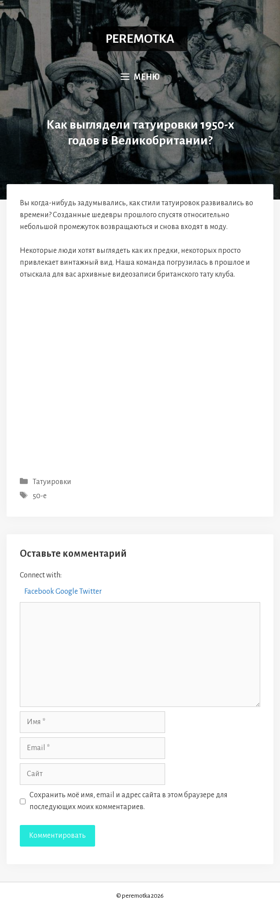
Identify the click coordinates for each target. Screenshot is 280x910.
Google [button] (67, 592)
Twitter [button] (90, 592)
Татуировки (52, 482)
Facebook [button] (39, 592)
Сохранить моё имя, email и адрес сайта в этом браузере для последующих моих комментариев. (128, 801)
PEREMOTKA (140, 38)
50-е (40, 496)
